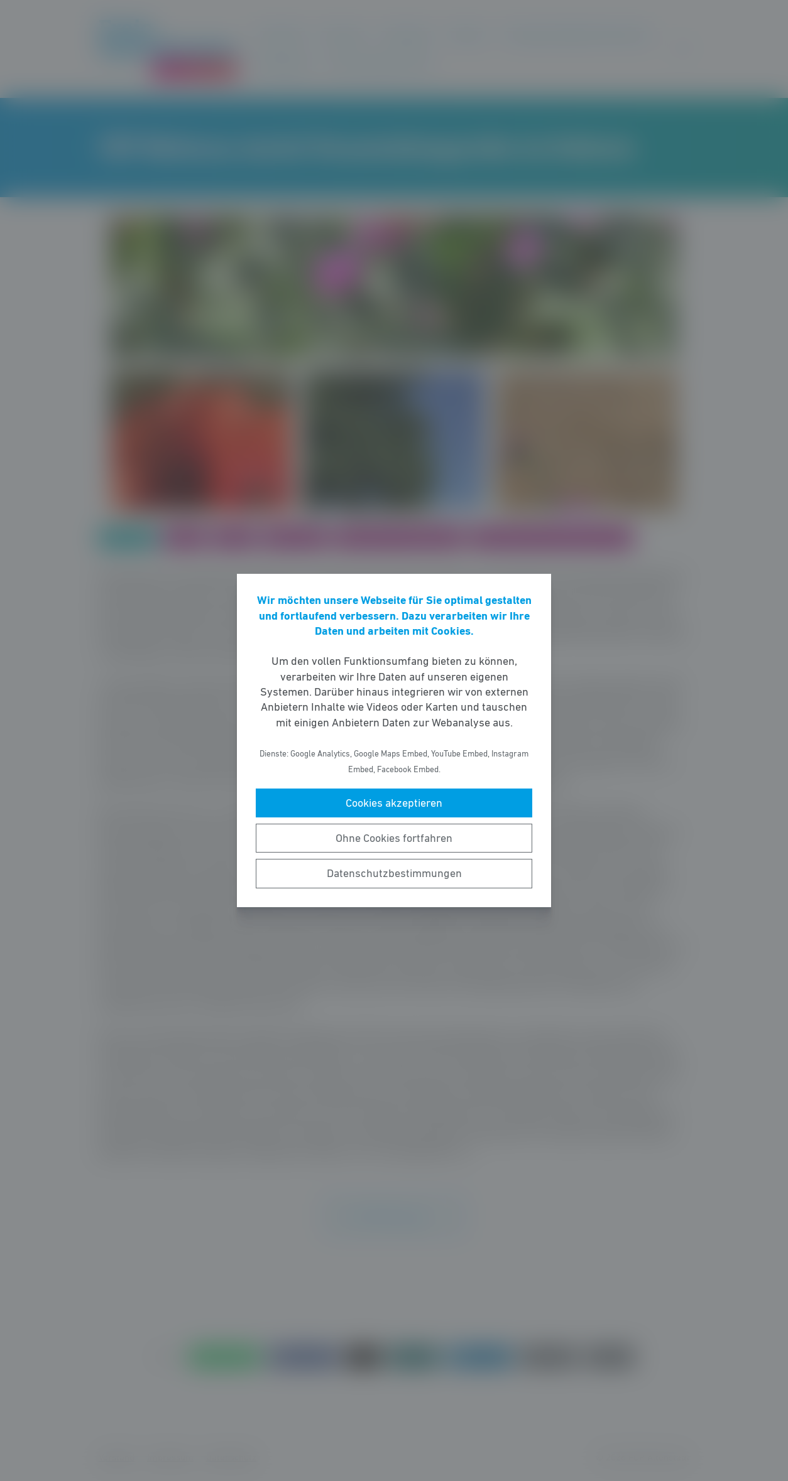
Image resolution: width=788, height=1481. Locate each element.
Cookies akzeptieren (394, 803)
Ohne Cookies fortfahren (394, 838)
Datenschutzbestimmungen (394, 873)
